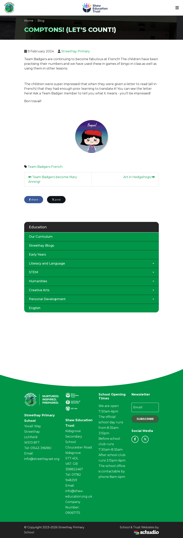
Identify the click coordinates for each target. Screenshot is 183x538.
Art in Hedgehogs (139, 177)
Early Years (37, 254)
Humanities (38, 281)
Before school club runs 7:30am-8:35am (111, 444)
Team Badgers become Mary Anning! (52, 179)
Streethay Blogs (41, 245)
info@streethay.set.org (42, 459)
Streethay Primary (75, 51)
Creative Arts (39, 290)
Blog (40, 20)
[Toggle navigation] (177, 8)
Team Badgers (39, 167)
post (56, 199)
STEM (33, 272)
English (34, 308)
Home (28, 20)
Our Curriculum (41, 236)
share (33, 199)
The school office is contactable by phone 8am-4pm (112, 471)
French (56, 167)
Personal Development (47, 299)
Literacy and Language (47, 263)
